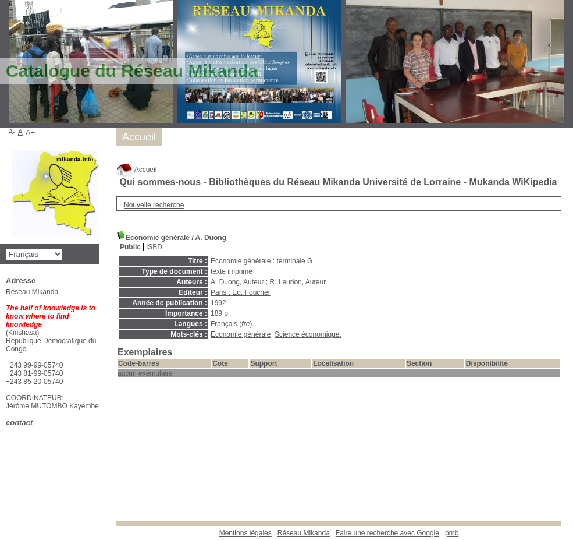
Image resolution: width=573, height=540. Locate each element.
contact (19, 422)
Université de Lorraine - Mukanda (436, 182)
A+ (30, 132)
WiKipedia (534, 182)
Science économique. (308, 334)
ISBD (154, 247)
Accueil (136, 169)
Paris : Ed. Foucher (241, 292)
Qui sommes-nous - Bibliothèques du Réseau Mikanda (239, 182)
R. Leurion (285, 282)
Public (130, 247)
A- (12, 131)
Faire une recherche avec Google (387, 533)
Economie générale (241, 334)
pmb (451, 533)
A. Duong (210, 238)
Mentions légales (245, 533)
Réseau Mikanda (303, 533)
